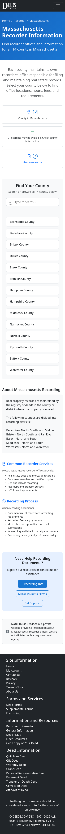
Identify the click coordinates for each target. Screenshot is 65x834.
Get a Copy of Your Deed (22, 743)
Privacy (10, 683)
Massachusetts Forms (32, 594)
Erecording (13, 713)
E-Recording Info (32, 584)
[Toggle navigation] (58, 5)
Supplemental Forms (19, 709)
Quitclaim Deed (16, 756)
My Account (13, 670)
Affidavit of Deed (17, 790)
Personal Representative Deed (25, 773)
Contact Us (13, 675)
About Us (12, 691)
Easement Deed (16, 777)
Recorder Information (20, 726)
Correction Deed (17, 786)
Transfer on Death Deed (21, 781)
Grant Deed (13, 769)
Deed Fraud (13, 735)
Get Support (32, 603)
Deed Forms (14, 705)
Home (6, 21)
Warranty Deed (16, 765)
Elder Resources (16, 739)
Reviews (11, 679)
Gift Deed (12, 760)
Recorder (19, 21)
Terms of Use (14, 687)
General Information (19, 730)
